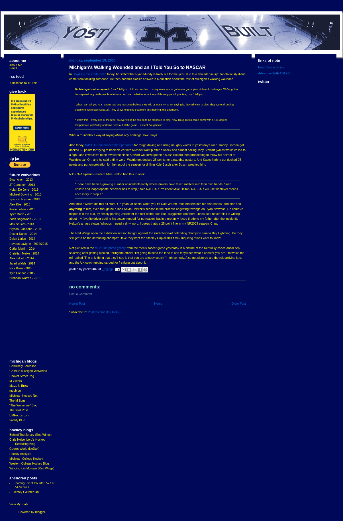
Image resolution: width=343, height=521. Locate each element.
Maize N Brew (18, 385)
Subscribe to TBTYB (23, 83)
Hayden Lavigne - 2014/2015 (28, 243)
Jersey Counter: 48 (25, 492)
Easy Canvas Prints (271, 67)
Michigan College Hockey (26, 458)
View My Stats (18, 504)
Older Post (238, 303)
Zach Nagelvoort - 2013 (24, 219)
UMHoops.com (19, 415)
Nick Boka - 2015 (20, 268)
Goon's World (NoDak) (24, 448)
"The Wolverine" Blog (23, 405)
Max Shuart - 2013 (21, 224)
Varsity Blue (17, 420)
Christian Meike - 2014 (24, 253)
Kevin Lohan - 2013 (22, 209)
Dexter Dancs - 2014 (23, 233)
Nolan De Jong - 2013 (23, 189)
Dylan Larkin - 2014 (22, 238)
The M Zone (17, 400)
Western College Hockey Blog (29, 463)
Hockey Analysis (20, 453)
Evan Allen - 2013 (21, 179)
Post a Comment (80, 294)
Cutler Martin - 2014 (22, 248)
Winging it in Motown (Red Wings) (31, 468)
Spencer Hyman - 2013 (24, 199)
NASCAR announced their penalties (109, 145)
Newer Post (77, 303)
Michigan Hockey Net (23, 395)
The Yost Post (18, 410)
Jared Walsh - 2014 (22, 263)
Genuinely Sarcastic (22, 366)
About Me (15, 65)
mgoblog (15, 390)
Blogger (40, 512)
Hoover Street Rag (21, 376)
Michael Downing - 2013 (25, 194)
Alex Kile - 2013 (19, 204)
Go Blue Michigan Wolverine (28, 371)
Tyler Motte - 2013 (21, 214)
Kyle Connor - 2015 (22, 273)
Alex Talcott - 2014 (21, 258)
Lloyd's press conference (89, 74)
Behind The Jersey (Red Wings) (30, 434)
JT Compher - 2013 (22, 184)
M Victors (15, 380)
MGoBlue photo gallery (110, 248)
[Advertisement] (26, 320)
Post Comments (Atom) (103, 312)
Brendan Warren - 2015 (24, 278)
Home (158, 303)
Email (13, 68)
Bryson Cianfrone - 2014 (25, 229)
